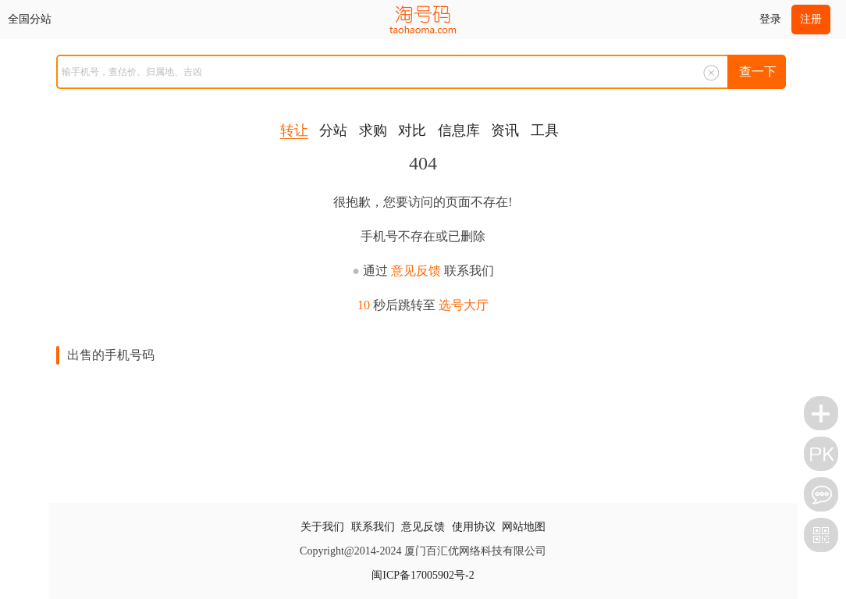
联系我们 (373, 527)
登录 (770, 19)
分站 (333, 130)
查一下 (758, 71)
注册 (811, 19)
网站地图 (524, 527)
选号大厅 (464, 305)
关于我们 (322, 527)
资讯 (505, 130)
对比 (412, 130)
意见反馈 (416, 270)
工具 (545, 130)
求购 (373, 130)
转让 (294, 130)
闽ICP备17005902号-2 (422, 575)
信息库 (459, 130)
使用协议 (474, 527)
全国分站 (30, 19)
